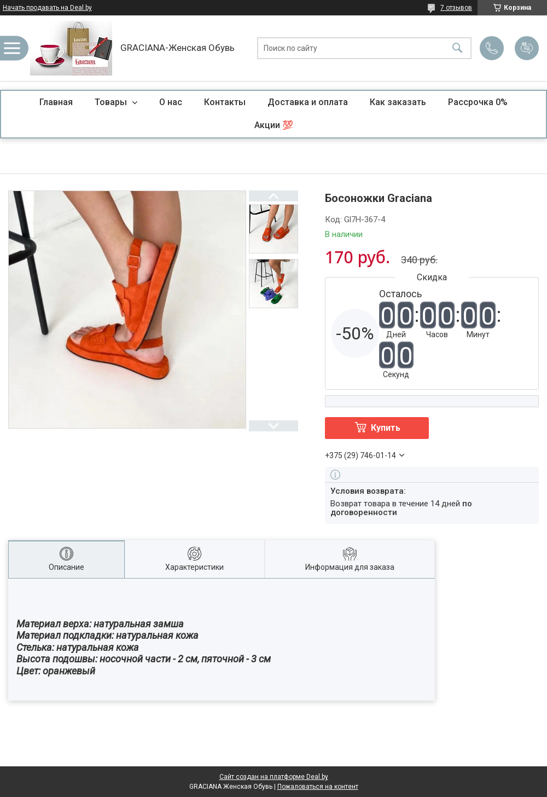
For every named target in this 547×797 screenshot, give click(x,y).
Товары (112, 102)
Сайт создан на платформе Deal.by (273, 777)
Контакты (225, 102)
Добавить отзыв (527, 48)
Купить (385, 428)
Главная (56, 102)
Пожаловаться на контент (317, 786)
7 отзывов (456, 7)
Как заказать (398, 102)
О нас (170, 102)
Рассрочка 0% (478, 102)
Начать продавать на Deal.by (47, 7)
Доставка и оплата (307, 102)
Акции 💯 (273, 125)
